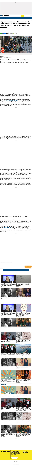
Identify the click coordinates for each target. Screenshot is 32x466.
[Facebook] (3, 33)
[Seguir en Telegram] (25, 452)
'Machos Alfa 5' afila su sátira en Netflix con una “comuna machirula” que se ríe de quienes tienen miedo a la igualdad (23, 328)
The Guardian (3, 18)
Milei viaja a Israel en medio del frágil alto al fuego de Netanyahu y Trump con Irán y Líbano (23, 380)
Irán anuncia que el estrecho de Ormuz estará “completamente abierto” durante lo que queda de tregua (23, 354)
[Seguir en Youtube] (27, 452)
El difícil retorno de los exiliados (6, 366)
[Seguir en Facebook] (24, 452)
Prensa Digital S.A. (16, 461)
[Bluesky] (5, 33)
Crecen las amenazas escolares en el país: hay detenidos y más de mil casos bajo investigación (23, 284)
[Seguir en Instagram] (26, 452)
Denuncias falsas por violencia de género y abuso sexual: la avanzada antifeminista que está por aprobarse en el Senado (8, 284)
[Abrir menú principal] (31, 15)
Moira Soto (2, 342)
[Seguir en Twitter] (23, 452)
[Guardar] (16, 33)
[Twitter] (7, 33)
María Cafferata (2, 286)
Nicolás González (3, 436)
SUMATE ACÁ (14, 457)
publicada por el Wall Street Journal (11, 100)
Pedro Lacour (18, 382)
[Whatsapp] (1, 33)
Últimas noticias (3, 384)
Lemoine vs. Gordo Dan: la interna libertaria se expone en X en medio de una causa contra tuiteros (23, 298)
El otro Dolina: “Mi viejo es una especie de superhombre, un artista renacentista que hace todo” (8, 298)
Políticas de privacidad (16, 462)
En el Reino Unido (7, 227)
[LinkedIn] (8, 33)
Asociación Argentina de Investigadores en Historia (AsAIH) (8, 381)
